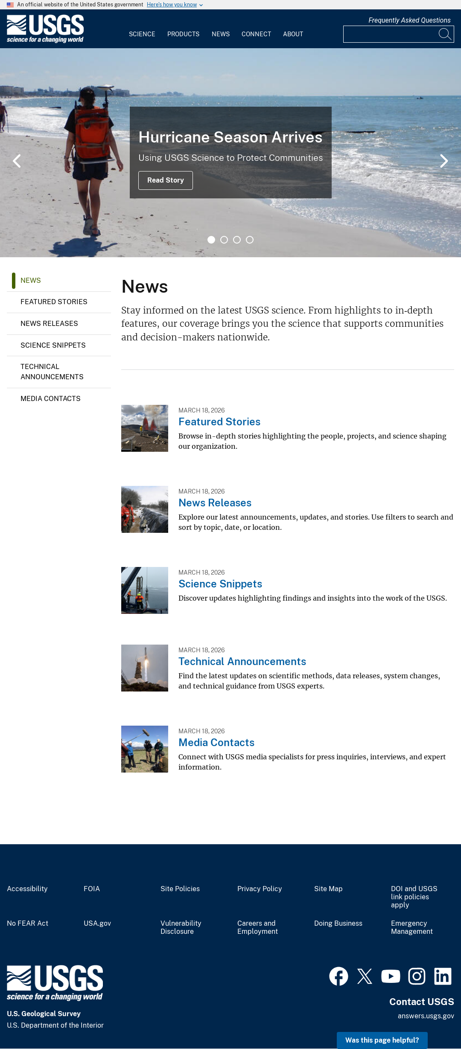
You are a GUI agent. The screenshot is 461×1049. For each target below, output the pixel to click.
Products (183, 34)
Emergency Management (412, 928)
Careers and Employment (257, 928)
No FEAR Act (27, 923)
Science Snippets (53, 345)
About (293, 34)
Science (142, 34)
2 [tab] (224, 240)
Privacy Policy (259, 889)
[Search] (445, 34)
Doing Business (338, 923)
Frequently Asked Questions (409, 20)
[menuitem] (142, 29)
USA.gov (97, 923)
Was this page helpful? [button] (382, 1040)
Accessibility (27, 889)
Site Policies (180, 889)
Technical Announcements (52, 372)
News (221, 34)
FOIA (92, 889)
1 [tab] (211, 240)
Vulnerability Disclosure (180, 928)
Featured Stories (54, 302)
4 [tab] (250, 240)
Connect (256, 34)
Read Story (165, 180)
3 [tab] (237, 240)
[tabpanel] (230, 152)
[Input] (398, 34)
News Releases (49, 324)
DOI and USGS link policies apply (414, 897)
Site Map (328, 889)
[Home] (45, 41)
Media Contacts (50, 399)
